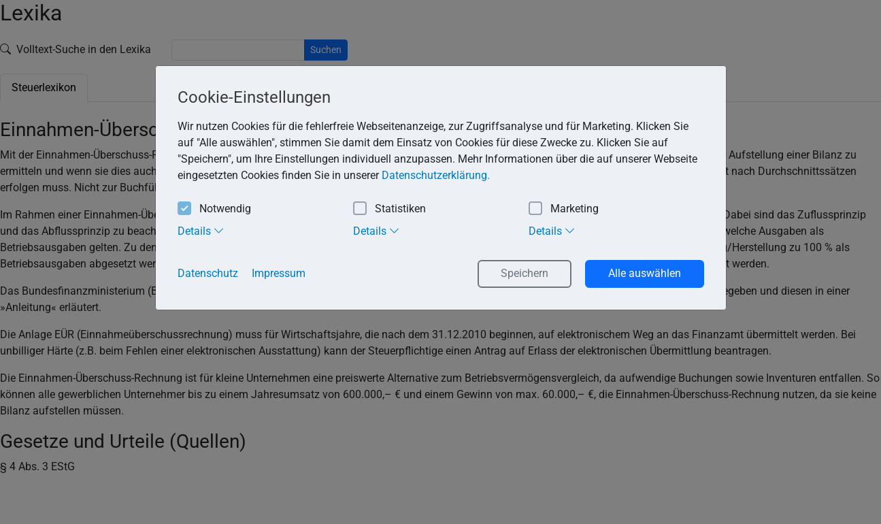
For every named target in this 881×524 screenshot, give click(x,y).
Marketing (564, 209)
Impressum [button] (278, 273)
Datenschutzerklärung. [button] (436, 175)
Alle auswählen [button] (644, 273)
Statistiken (389, 209)
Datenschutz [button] (208, 273)
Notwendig (214, 209)
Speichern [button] (524, 273)
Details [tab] (201, 231)
